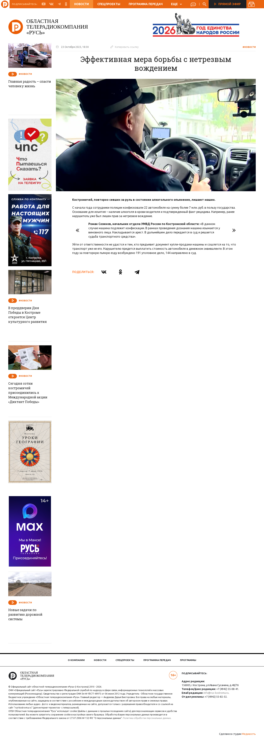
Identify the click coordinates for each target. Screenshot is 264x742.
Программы (188, 660)
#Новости (247, 47)
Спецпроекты (108, 4)
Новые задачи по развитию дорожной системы (28, 615)
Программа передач (146, 4)
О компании (76, 660)
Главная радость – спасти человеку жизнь (30, 84)
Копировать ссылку (126, 47)
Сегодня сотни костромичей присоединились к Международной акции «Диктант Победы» (30, 393)
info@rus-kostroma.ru (215, 692)
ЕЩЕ (176, 4)
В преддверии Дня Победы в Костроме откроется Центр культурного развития (30, 315)
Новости (81, 4)
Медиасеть (247, 737)
